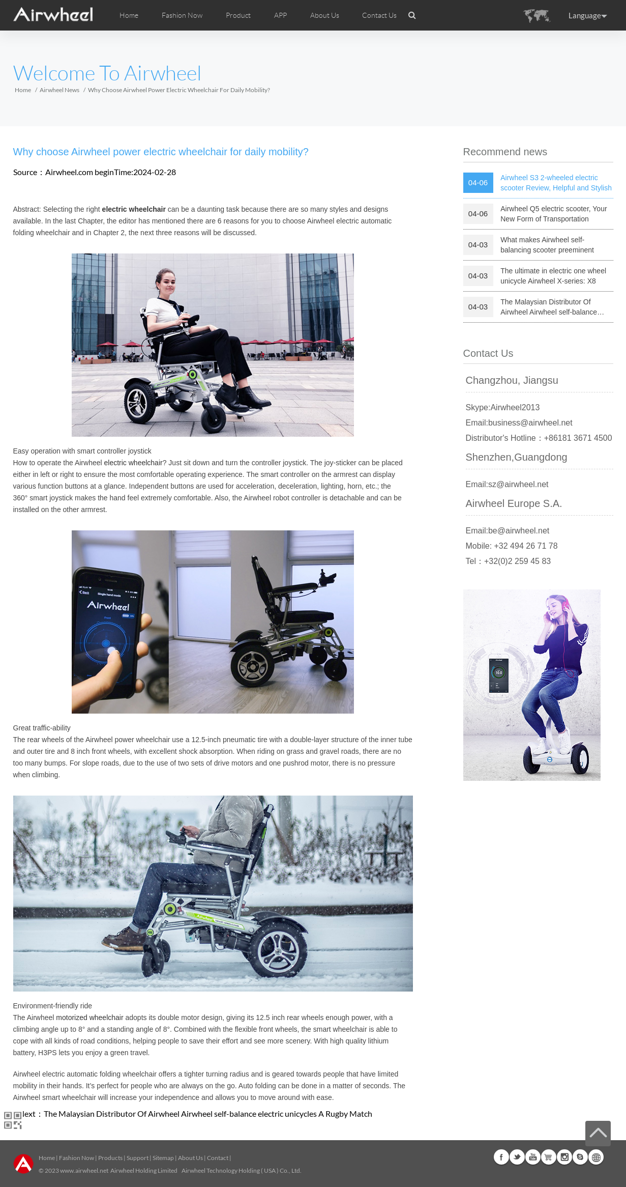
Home (129, 15)
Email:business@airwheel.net (519, 422)
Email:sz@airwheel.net (507, 484)
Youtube (533, 1157)
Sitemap (163, 1158)
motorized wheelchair (89, 1017)
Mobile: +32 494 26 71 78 (512, 546)
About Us (190, 1158)
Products (110, 1158)
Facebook (501, 1157)
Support (137, 1158)
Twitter (517, 1157)
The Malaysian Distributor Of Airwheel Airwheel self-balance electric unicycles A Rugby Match (208, 1113)
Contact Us (379, 15)
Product (238, 15)
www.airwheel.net (84, 1170)
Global (596, 1157)
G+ (548, 1157)
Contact (217, 1158)
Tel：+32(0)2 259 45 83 (508, 561)
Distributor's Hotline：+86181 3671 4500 (539, 438)
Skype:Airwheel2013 (503, 407)
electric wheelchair (133, 463)
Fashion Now (76, 1158)
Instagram (564, 1157)
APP (280, 15)
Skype (580, 1157)
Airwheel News (59, 90)
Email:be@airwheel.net (508, 530)
